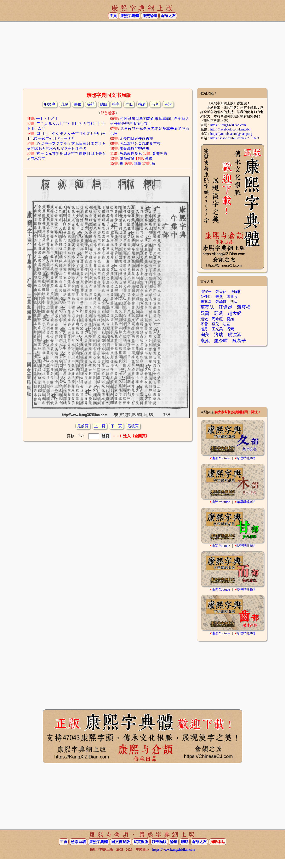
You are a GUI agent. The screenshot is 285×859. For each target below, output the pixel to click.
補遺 (142, 104)
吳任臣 (206, 297)
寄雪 (204, 324)
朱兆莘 (206, 302)
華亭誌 (207, 307)
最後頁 (133, 426)
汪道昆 (225, 307)
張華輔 (221, 302)
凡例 (64, 104)
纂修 (77, 104)
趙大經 (234, 313)
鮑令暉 (221, 340)
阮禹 (205, 313)
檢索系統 (78, 842)
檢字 (116, 104)
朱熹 (219, 297)
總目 (104, 104)
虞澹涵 (234, 334)
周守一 (206, 292)
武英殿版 (140, 842)
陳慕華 (239, 340)
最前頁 (83, 426)
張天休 (221, 292)
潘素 (230, 329)
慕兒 (215, 324)
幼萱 (226, 324)
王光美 (217, 329)
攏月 (204, 329)
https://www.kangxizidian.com (173, 849)
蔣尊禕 (244, 307)
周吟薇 (217, 319)
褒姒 (205, 340)
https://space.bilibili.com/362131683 (234, 138)
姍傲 (204, 319)
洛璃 (218, 334)
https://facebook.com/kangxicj (230, 129)
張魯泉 (232, 297)
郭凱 (218, 313)
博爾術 (235, 292)
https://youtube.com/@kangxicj (231, 133)
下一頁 (116, 426)
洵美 (205, 334)
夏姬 (230, 319)
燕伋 (234, 302)
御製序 (49, 104)
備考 (155, 104)
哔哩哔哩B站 (245, 458)
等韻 (91, 104)
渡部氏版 (159, 842)
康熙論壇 (149, 16)
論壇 (173, 842)
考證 (168, 104)
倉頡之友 (168, 16)
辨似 (129, 104)
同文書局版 (120, 842)
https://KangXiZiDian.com (228, 125)
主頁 (113, 16)
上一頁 (99, 426)
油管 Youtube (220, 458)
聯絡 (184, 842)
